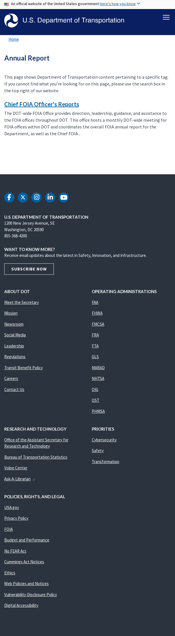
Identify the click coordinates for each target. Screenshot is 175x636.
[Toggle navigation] (166, 17)
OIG (95, 389)
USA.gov (11, 507)
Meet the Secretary (21, 302)
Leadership (14, 346)
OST (95, 400)
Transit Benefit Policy (23, 367)
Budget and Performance (26, 540)
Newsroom (14, 324)
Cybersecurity (104, 439)
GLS (95, 357)
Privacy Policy (16, 518)
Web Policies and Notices (26, 583)
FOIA (8, 529)
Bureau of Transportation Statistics (35, 457)
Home (13, 39)
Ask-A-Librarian (20, 479)
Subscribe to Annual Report (3, 161)
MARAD (98, 367)
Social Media (15, 335)
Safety (98, 451)
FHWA (97, 313)
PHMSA (98, 411)
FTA (95, 346)
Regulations (14, 357)
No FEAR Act (15, 551)
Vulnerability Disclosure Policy (30, 594)
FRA (95, 335)
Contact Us (14, 389)
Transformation (105, 461)
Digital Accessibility (21, 605)
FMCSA (98, 324)
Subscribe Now (29, 269)
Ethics (9, 572)
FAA (95, 302)
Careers (11, 378)
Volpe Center (15, 468)
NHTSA (98, 378)
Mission (11, 313)
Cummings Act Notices (24, 562)
